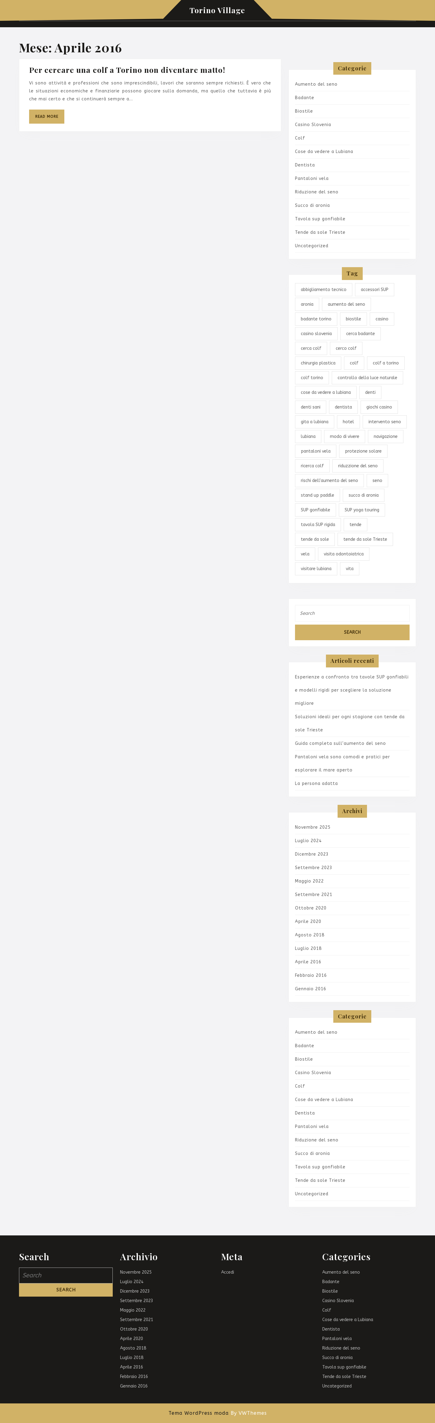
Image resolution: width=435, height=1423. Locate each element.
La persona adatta (316, 783)
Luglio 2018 (308, 948)
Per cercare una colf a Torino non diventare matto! (127, 70)
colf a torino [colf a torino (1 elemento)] (386, 363)
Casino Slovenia (313, 124)
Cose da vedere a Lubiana (324, 151)
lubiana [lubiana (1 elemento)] (308, 436)
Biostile (304, 111)
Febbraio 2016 (311, 975)
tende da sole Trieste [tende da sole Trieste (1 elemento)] (365, 539)
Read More (49, 119)
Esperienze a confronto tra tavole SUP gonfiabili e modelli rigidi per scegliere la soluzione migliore (352, 690)
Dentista (305, 165)
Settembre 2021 (313, 894)
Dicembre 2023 (312, 854)
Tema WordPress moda (198, 1413)
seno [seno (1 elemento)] (377, 480)
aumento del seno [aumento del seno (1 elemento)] (346, 304)
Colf (300, 138)
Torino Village (217, 10)
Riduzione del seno (317, 192)
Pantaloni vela (312, 178)
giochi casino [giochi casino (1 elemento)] (379, 407)
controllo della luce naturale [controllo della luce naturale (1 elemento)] (367, 377)
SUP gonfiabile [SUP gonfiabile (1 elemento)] (315, 510)
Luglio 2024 (308, 840)
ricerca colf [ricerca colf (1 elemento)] (312, 466)
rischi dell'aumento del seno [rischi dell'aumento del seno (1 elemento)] (329, 480)
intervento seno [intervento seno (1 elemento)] (385, 421)
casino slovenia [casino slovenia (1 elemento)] (316, 333)
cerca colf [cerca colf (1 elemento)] (311, 348)
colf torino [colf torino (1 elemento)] (312, 377)
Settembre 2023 (313, 867)
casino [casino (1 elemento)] (382, 319)
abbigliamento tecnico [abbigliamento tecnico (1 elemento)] (323, 289)
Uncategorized (311, 245)
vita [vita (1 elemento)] (350, 568)
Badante (304, 97)
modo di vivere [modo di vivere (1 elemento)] (344, 436)
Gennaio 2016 (310, 989)
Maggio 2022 (309, 881)
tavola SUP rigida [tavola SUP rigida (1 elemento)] (318, 524)
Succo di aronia (312, 205)
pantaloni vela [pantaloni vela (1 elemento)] (316, 451)
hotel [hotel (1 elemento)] (348, 421)
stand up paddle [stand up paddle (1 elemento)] (317, 495)
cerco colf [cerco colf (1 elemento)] (346, 348)
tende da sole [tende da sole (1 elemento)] (315, 539)
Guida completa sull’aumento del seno (340, 743)
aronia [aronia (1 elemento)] (307, 304)
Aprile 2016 (308, 962)
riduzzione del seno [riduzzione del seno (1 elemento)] (358, 466)
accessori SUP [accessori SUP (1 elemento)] (374, 289)
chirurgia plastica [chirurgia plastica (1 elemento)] (318, 363)
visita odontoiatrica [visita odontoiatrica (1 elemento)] (344, 554)
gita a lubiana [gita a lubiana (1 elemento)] (314, 421)
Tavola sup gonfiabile (320, 219)
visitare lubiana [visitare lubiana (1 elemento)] (316, 568)
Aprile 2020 (308, 921)
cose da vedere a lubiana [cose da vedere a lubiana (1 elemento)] (326, 392)
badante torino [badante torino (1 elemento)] (316, 319)
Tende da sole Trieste (320, 232)
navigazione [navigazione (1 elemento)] (386, 436)
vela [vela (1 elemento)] (305, 554)
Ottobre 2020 (311, 908)
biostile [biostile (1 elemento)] (353, 319)
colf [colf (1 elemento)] (354, 363)
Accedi (227, 1272)
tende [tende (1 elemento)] (355, 524)
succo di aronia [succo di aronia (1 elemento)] (364, 495)
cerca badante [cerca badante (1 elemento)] (360, 333)
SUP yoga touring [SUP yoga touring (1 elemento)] (362, 510)
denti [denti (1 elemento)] (370, 392)
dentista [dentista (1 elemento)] (343, 407)
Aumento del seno (316, 84)
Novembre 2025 (313, 827)
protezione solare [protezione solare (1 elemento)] (363, 451)
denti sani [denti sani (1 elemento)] (310, 407)
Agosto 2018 (309, 935)
